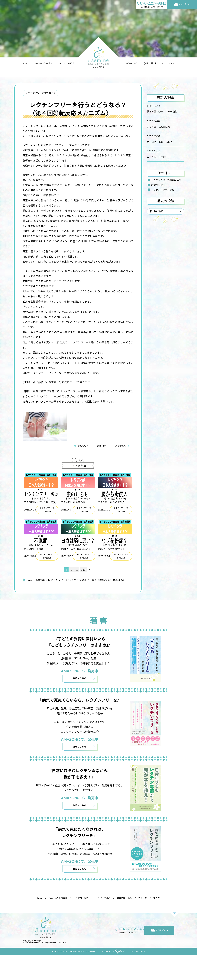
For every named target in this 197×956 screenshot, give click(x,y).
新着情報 (41, 580)
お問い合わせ (182, 4)
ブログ (156, 899)
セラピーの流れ (130, 63)
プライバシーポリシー (137, 952)
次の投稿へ (121, 446)
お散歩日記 (157, 184)
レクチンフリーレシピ (162, 189)
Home (29, 580)
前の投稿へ (82, 446)
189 (83, 569)
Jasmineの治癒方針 (43, 63)
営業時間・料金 (151, 63)
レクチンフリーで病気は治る (166, 180)
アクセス (170, 63)
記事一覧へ (101, 446)
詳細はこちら (80, 678)
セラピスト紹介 (66, 63)
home (25, 63)
